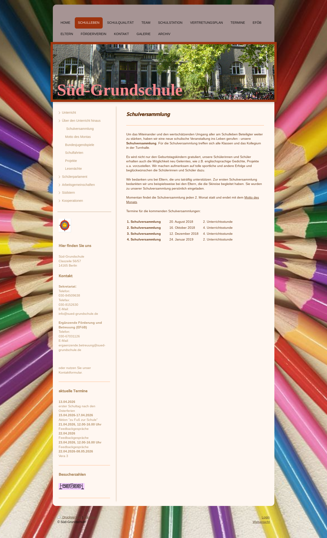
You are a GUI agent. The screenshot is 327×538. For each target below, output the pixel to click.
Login (266, 517)
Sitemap (90, 517)
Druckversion (69, 517)
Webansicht (261, 522)
